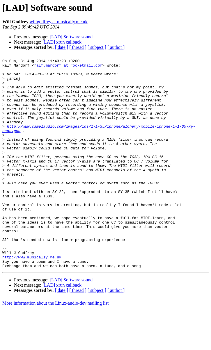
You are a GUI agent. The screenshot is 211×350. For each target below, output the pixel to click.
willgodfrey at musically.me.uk (59, 21)
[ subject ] (97, 47)
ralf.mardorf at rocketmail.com (68, 66)
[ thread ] (77, 47)
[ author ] (116, 47)
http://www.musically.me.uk (31, 297)
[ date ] (61, 47)
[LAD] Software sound (71, 36)
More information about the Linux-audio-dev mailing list (55, 344)
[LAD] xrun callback (61, 42)
